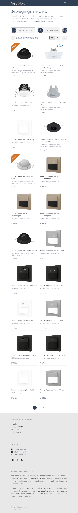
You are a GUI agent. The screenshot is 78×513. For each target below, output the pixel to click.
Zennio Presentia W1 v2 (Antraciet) (24, 355)
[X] (17, 460)
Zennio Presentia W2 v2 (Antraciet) (24, 285)
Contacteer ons (20, 449)
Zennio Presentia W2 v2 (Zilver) (52, 251)
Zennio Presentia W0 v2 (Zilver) (52, 390)
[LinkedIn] (22, 460)
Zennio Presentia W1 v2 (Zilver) (52, 320)
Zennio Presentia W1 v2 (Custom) (53, 355)
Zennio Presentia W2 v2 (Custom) (53, 285)
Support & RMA (17, 427)
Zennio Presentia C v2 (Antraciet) (24, 251)
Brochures (15, 429)
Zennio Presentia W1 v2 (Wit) (22, 320)
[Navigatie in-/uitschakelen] (65, 3)
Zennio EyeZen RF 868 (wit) (21, 103)
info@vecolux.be (21, 452)
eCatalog (14, 424)
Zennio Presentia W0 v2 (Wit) (22, 390)
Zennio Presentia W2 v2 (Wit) (22, 140)
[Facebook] (12, 460)
